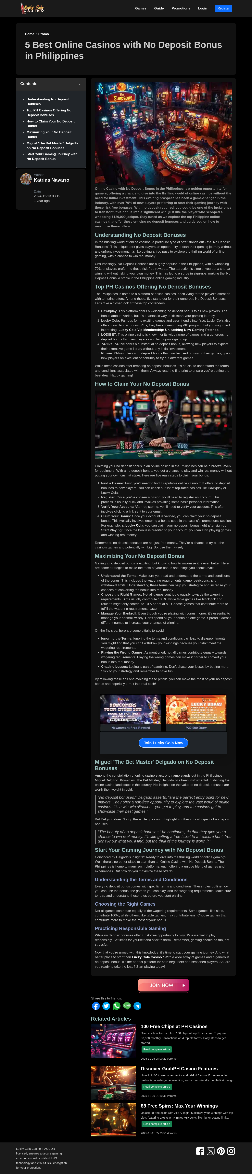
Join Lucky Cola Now (163, 743)
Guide (159, 8)
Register (223, 8)
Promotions (181, 8)
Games (140, 8)
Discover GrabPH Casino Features (179, 1068)
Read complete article (156, 1049)
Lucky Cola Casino (147, 957)
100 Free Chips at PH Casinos (174, 1026)
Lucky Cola (134, 525)
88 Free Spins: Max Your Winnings (179, 1106)
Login (202, 8)
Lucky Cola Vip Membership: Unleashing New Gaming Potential (169, 330)
